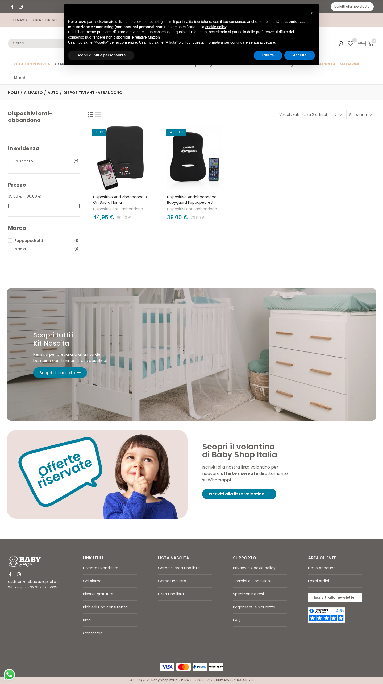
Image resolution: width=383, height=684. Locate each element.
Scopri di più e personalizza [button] (101, 55)
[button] (352, 6)
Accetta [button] (299, 55)
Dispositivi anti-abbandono (118, 209)
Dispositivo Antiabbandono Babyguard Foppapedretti (192, 199)
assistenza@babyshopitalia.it (33, 581)
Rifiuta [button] (268, 55)
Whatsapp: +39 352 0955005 (32, 587)
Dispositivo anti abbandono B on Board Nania (120, 199)
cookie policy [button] (215, 27)
